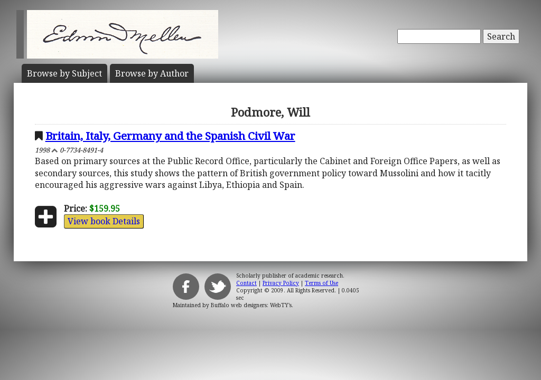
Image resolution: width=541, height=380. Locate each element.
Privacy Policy (281, 283)
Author (152, 73)
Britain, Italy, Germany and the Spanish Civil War (170, 135)
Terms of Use (321, 283)
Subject (64, 73)
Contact (246, 283)
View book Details (104, 221)
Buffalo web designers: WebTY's (251, 305)
